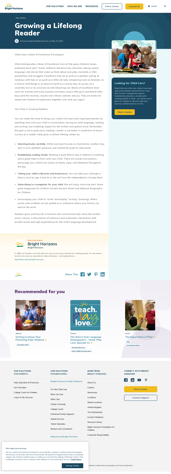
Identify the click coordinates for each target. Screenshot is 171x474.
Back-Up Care (57, 396)
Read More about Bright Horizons (29, 259)
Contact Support (140, 400)
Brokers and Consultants (61, 431)
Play (126, 344)
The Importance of (138, 339)
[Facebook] (126, 382)
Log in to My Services (23, 399)
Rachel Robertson (77, 350)
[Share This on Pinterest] (94, 274)
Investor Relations (95, 419)
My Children (21, 18)
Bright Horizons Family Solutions (66, 383)
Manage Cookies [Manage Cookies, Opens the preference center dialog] (72, 466)
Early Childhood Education (80, 354)
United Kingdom (94, 409)
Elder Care (55, 401)
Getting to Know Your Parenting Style (32, 341)
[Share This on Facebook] (81, 274)
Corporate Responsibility (98, 437)
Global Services (57, 421)
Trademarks (128, 468)
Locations (91, 399)
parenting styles (23, 347)
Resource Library (94, 424)
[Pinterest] (146, 382)
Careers (90, 390)
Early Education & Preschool (26, 385)
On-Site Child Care (59, 391)
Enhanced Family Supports (62, 416)
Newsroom (92, 394)
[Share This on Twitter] (88, 274)
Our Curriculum (20, 390)
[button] (55, 6)
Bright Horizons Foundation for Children (100, 431)
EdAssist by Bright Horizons (64, 439)
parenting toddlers (131, 348)
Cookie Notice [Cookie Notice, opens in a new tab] (75, 459)
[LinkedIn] (132, 382)
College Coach (57, 411)
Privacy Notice (89, 468)
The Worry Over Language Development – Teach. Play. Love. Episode (85, 342)
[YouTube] (139, 382)
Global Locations (94, 404)
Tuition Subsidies (58, 426)
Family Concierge (58, 406)
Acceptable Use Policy (114, 468)
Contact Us (134, 6)
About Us (91, 385)
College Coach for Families (25, 394)
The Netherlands (94, 414)
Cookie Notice (100, 468)
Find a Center (112, 6)
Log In (152, 6)
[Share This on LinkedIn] (101, 274)
